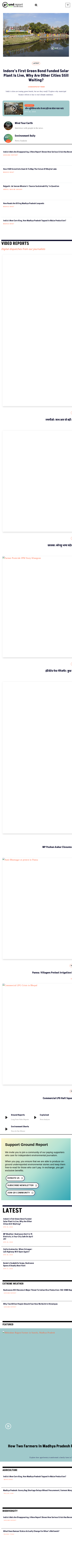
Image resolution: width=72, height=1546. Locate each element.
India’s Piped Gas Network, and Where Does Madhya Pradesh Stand (18, 1520)
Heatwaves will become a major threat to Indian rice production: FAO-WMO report (17, 1292)
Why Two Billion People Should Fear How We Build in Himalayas (18, 1306)
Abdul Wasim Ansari (12, 189)
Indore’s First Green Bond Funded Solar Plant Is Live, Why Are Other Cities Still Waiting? (36, 75)
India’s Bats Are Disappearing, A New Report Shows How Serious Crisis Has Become (19, 1479)
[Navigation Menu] (67, 5)
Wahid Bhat (8, 172)
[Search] (36, 5)
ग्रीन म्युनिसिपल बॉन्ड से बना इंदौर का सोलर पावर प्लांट (44, 108)
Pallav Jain (8, 1457)
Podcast (29, 105)
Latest (36, 63)
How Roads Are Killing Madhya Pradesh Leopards (23, 203)
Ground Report (10, 155)
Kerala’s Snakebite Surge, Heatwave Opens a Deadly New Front (18, 1264)
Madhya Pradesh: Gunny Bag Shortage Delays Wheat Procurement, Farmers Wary (15, 1451)
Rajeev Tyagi (36, 1407)
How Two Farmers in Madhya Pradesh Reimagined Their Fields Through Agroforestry (36, 1395)
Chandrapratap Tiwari (36, 87)
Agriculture (36, 1383)
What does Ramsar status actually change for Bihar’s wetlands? (18, 1493)
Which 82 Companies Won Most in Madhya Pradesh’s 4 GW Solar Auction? (17, 1535)
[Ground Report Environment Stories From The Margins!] (12, 5)
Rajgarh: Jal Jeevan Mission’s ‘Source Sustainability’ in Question (31, 186)
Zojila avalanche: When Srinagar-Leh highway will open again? (18, 1250)
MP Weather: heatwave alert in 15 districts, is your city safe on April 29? (18, 1237)
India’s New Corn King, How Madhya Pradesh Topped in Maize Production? (34, 220)
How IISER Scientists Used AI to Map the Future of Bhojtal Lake (30, 169)
